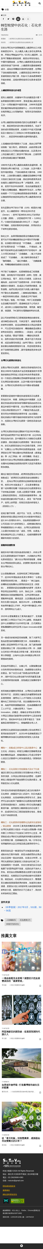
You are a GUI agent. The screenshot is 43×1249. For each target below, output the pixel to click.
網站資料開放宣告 (10, 1194)
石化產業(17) (25, 920)
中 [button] (18, 19)
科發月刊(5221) (12, 924)
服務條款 (6, 1190)
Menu (3, 3)
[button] (39, 3)
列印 (23, 19)
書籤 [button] (28, 19)
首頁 (3, 15)
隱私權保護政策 (9, 1186)
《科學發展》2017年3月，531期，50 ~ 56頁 (22, 909)
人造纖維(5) (11, 920)
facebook (3, 19)
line (12, 19)
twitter (8, 19)
